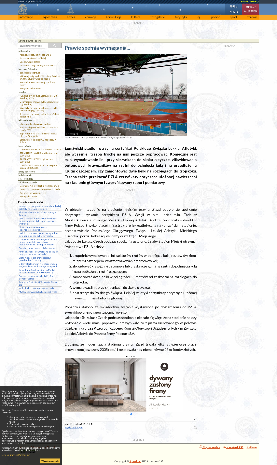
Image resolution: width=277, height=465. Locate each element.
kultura (135, 17)
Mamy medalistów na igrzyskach (36, 124)
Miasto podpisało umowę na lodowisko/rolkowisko (33, 228)
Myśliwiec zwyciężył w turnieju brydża (38, 292)
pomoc (215, 17)
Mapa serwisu (210, 447)
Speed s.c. (135, 461)
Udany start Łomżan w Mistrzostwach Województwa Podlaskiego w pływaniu (38, 265)
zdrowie (252, 17)
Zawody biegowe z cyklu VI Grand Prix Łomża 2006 (39, 128)
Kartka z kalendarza (250, 9)
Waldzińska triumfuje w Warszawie (36, 288)
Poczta (233, 12)
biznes (71, 17)
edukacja (90, 17)
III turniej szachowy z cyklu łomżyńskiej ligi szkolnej (39, 115)
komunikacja (113, 17)
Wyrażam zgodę (50, 460)
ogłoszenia (50, 17)
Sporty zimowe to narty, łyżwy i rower (37, 248)
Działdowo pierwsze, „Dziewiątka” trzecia (40, 149)
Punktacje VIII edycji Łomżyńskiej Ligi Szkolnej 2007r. (38, 97)
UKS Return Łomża (28, 182)
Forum (233, 6)
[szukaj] (31, 46)
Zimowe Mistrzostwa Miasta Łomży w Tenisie (37, 213)
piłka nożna (24, 51)
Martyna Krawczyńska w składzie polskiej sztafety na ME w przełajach (40, 207)
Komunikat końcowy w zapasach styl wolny (38, 83)
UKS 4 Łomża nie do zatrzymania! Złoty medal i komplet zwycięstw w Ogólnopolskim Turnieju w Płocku (38, 242)
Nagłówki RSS (233, 447)
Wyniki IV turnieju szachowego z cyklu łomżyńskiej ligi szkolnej (39, 109)
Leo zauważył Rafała (30, 62)
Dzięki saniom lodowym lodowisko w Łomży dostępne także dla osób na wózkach (37, 221)
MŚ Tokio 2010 (26, 178)
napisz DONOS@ (249, 1)
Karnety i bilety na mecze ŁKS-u (35, 54)
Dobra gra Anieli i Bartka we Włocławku (40, 186)
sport (233, 17)
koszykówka (25, 146)
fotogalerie (157, 17)
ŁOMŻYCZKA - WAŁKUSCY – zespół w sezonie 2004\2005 (38, 166)
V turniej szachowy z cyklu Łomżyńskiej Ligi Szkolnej (39, 103)
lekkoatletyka (25, 120)
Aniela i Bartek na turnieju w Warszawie (40, 189)
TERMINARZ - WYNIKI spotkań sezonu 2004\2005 (39, 154)
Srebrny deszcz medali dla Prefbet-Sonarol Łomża (37, 277)
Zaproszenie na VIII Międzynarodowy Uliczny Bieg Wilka (38, 134)
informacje (26, 17)
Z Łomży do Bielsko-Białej (33, 58)
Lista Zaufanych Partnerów (16, 454)
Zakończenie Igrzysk (30, 72)
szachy (22, 92)
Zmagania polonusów (30, 88)
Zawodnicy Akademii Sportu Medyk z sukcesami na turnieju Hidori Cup (38, 271)
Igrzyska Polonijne (28, 69)
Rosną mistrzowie (28, 196)
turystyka (181, 17)
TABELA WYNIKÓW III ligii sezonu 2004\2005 (36, 160)
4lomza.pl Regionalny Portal (37, 449)
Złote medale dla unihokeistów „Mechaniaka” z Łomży (35, 259)
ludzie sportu (25, 175)
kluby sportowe (27, 171)
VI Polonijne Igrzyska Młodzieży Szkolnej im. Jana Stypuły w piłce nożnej (40, 77)
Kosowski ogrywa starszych (33, 193)
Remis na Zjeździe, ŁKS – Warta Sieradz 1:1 (39, 283)
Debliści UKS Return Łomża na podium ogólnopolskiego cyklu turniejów (38, 234)
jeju (199, 17)
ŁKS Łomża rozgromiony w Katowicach (38, 65)
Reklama (252, 447)
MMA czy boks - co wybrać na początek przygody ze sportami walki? (38, 252)
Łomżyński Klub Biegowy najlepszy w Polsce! (38, 141)
